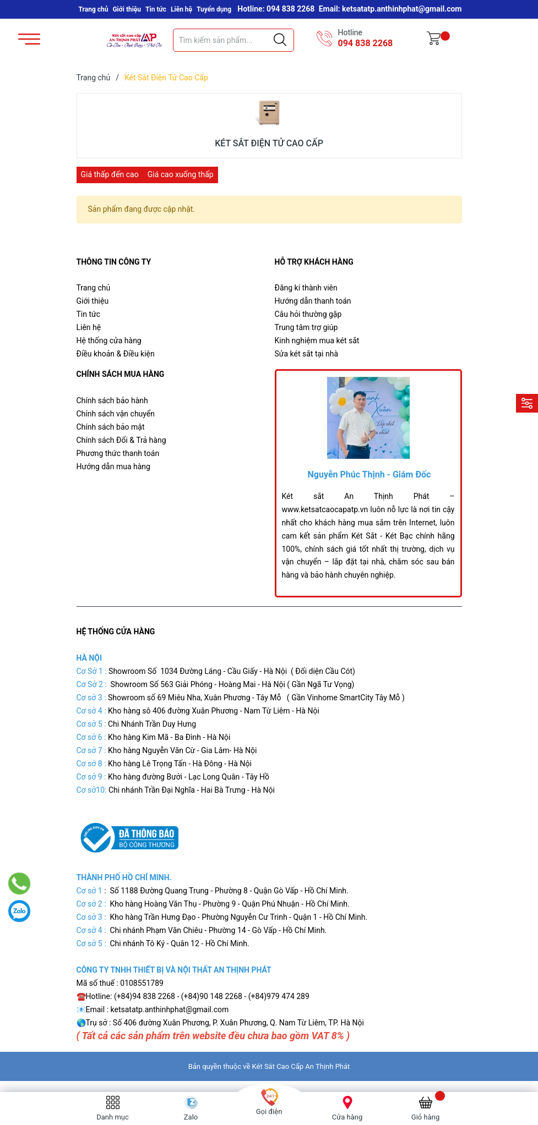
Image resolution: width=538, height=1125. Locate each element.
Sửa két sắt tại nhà (307, 353)
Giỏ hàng (425, 1117)
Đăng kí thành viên (306, 287)
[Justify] (280, 40)
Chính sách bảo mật (111, 426)
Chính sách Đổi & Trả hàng (121, 440)
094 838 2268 (365, 43)
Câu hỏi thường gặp (308, 314)
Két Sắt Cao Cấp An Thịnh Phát (301, 1066)
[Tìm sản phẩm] (233, 40)
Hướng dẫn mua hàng (113, 466)
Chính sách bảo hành (112, 400)
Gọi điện (269, 1111)
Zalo (191, 1117)
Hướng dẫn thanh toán (313, 301)
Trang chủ (93, 9)
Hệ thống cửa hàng (109, 340)
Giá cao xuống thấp (181, 174)
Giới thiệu (126, 9)
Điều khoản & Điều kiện (116, 353)
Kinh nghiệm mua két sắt (317, 340)
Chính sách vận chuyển (116, 413)
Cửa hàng (347, 1117)
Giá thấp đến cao (110, 174)
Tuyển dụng (214, 9)
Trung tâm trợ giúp (306, 327)
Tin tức (155, 9)
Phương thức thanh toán (118, 453)
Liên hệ (181, 9)
